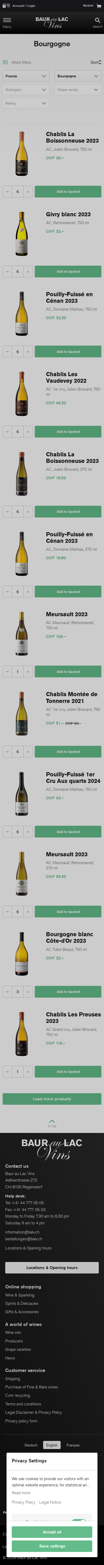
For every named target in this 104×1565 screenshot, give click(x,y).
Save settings (52, 1546)
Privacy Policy (23, 1502)
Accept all (52, 1531)
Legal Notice (50, 1502)
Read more (21, 1493)
